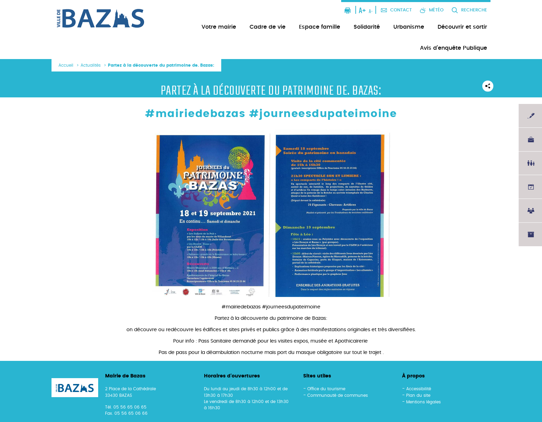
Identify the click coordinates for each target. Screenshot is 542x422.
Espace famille (319, 27)
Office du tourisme (326, 389)
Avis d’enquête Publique (453, 48)
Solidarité (367, 27)
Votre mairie (219, 27)
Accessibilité (418, 389)
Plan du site (418, 395)
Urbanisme (408, 27)
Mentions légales (423, 402)
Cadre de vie (268, 27)
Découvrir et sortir (462, 27)
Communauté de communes (337, 395)
